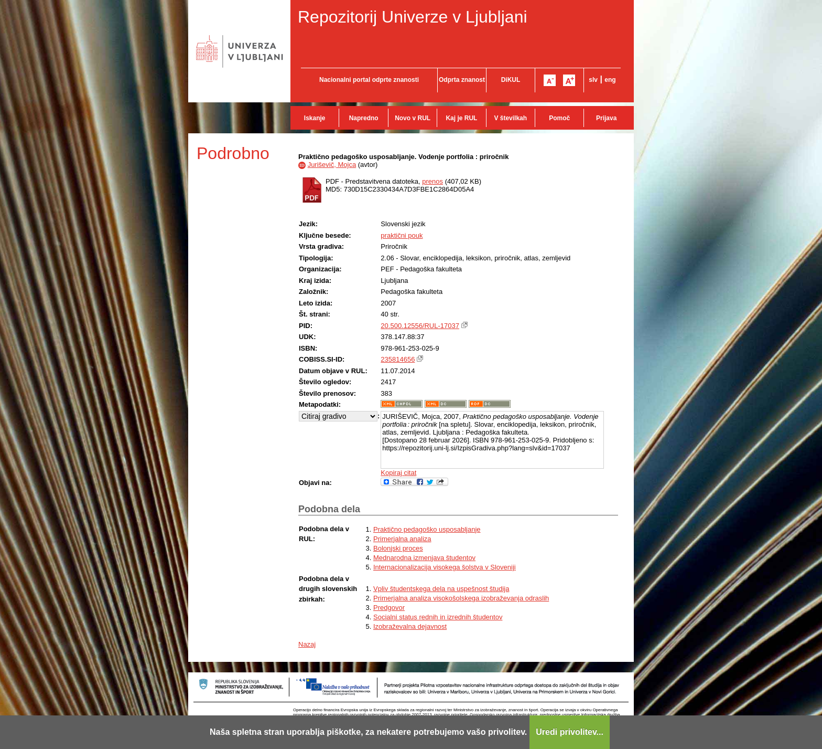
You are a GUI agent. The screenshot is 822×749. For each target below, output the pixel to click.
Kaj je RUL (461, 118)
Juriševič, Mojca (332, 164)
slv (593, 79)
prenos (432, 181)
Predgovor (389, 607)
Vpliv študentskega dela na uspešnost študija (441, 589)
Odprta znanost (462, 79)
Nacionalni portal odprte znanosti (369, 79)
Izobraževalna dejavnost (410, 626)
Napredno (363, 118)
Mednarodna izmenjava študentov (424, 558)
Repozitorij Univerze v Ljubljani (412, 16)
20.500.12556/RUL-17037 (420, 326)
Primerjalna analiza (402, 539)
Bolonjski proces (398, 548)
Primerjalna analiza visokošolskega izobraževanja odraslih (461, 598)
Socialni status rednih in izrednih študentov (437, 617)
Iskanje (315, 118)
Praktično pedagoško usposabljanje (427, 529)
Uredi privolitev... (569, 731)
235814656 (398, 359)
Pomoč (559, 118)
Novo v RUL (412, 118)
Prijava (606, 118)
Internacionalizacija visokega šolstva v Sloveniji (444, 567)
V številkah (510, 118)
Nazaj (307, 644)
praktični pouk (402, 235)
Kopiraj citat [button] (398, 473)
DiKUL (511, 79)
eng (609, 79)
